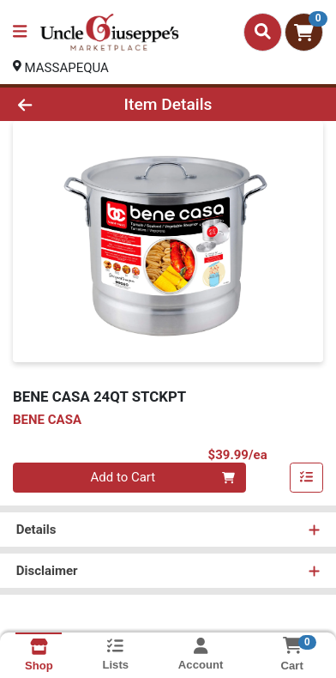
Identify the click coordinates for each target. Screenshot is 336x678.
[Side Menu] (20, 32)
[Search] (263, 32)
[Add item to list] (307, 478)
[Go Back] (52, 104)
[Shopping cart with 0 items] (304, 32)
